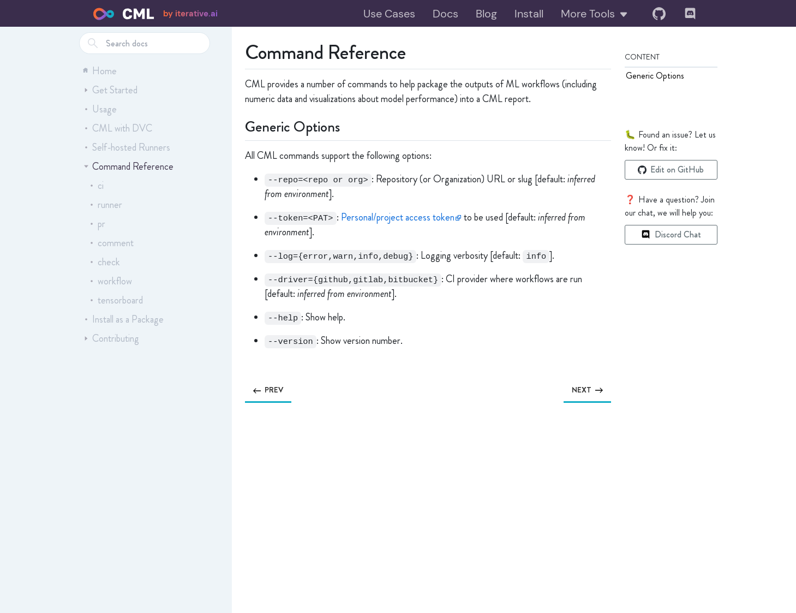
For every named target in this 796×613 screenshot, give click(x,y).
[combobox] (144, 43)
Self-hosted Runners (127, 147)
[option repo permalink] (249, 179)
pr (97, 224)
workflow (110, 281)
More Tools (595, 14)
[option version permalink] (249, 341)
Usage (100, 109)
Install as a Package (124, 319)
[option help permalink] (249, 317)
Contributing (111, 338)
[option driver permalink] (249, 279)
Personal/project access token (397, 217)
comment (111, 243)
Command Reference (128, 166)
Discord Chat (671, 234)
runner (105, 205)
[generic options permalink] (238, 125)
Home (99, 71)
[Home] (123, 14)
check (104, 262)
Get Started (110, 90)
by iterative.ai (190, 13)
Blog (486, 14)
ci (96, 185)
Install (528, 14)
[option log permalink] (249, 255)
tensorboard (116, 300)
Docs (445, 14)
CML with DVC (118, 128)
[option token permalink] (249, 217)
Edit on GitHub (671, 169)
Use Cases (389, 14)
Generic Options (655, 75)
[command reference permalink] (238, 50)
